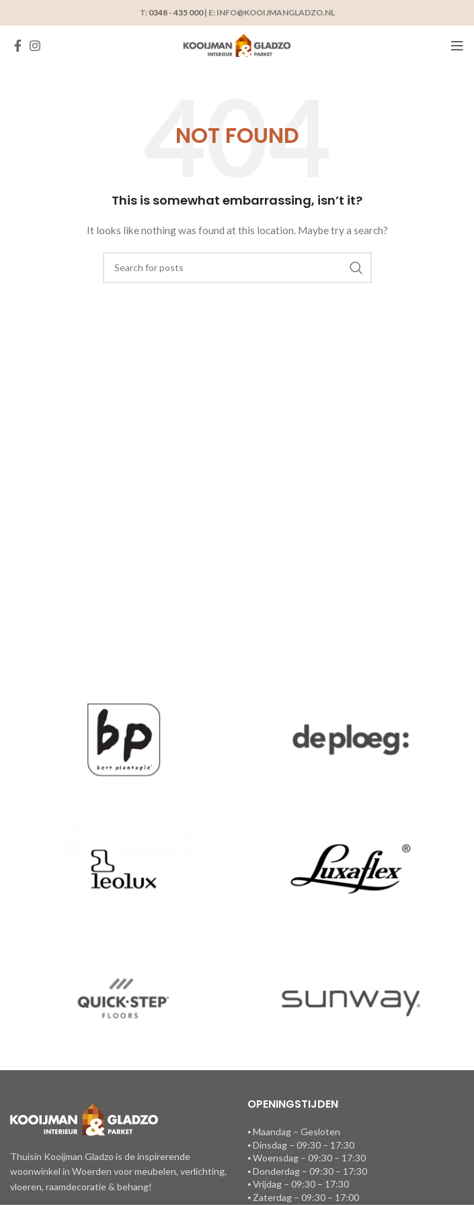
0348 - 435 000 (176, 12)
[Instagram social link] (35, 46)
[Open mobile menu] (457, 45)
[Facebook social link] (18, 46)
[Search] (237, 267)
